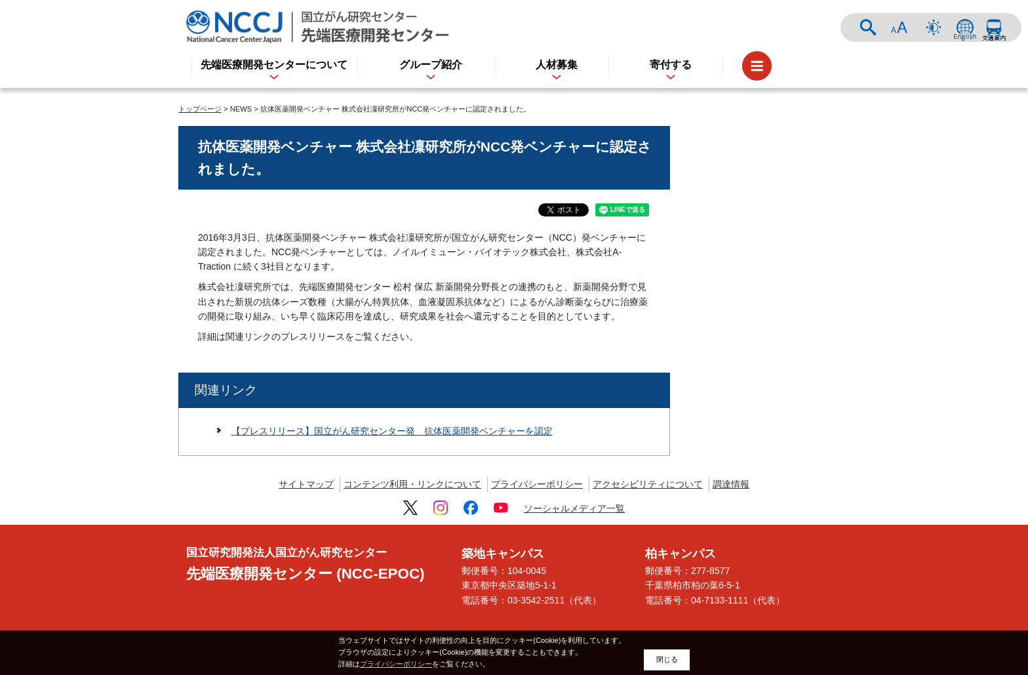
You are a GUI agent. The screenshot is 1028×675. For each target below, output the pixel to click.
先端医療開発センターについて (274, 64)
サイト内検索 (868, 27)
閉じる (667, 659)
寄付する (671, 64)
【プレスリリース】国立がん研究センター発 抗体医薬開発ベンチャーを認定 (392, 431)
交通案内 (993, 27)
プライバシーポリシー (537, 484)
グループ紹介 (430, 64)
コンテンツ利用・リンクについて (412, 484)
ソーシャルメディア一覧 (574, 508)
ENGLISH (965, 27)
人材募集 (557, 64)
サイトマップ (306, 484)
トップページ (200, 109)
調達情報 (731, 484)
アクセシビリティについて (648, 484)
